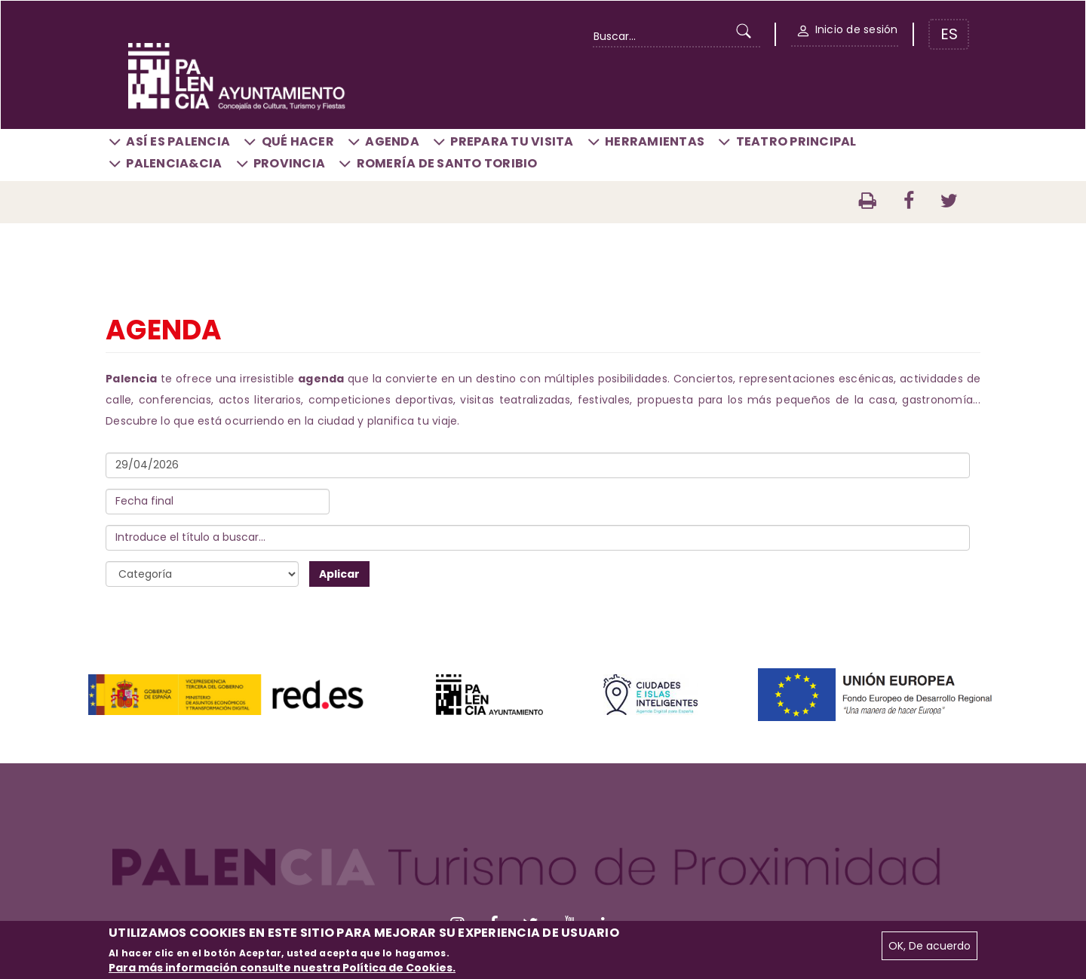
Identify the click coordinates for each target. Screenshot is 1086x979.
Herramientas (654, 141)
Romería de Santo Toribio (447, 163)
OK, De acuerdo (929, 945)
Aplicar (339, 574)
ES (949, 33)
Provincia (289, 163)
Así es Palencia (178, 141)
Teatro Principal (796, 141)
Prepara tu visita (511, 141)
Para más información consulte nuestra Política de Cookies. (282, 967)
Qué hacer (298, 141)
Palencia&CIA (174, 163)
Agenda (392, 141)
